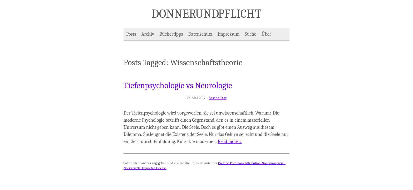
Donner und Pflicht (207, 14)
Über (266, 34)
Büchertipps (171, 34)
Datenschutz (200, 34)
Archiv (147, 34)
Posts (131, 34)
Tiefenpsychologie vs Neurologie (178, 85)
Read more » (230, 141)
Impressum (229, 34)
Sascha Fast (218, 98)
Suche (250, 34)
